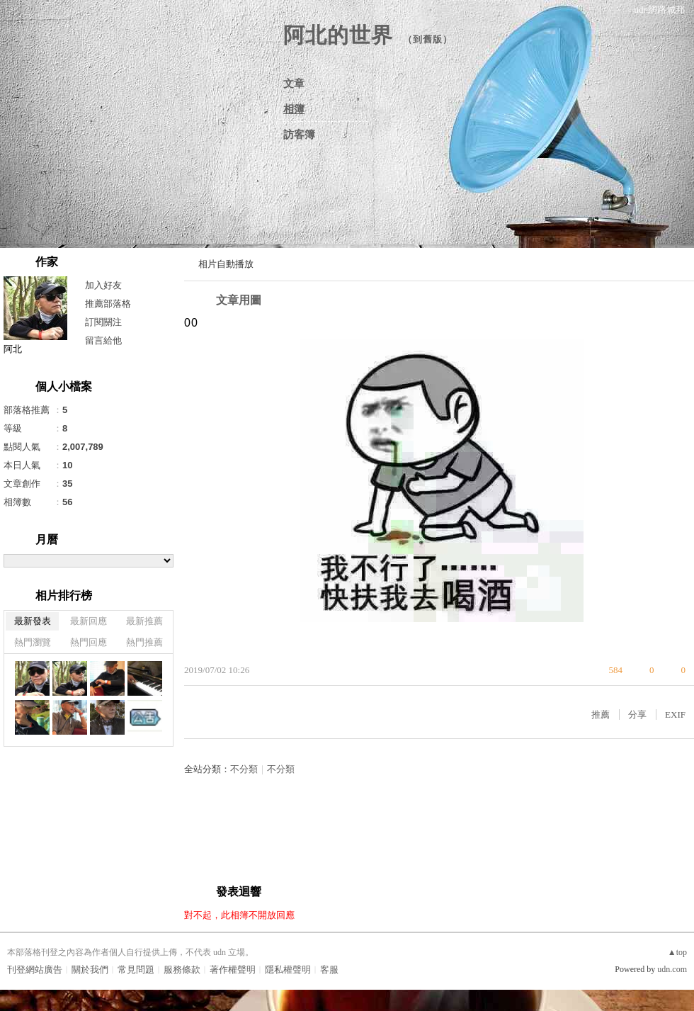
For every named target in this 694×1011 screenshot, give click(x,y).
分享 (637, 714)
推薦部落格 (108, 303)
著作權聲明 (233, 969)
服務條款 (182, 969)
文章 (294, 83)
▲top (677, 952)
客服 (329, 969)
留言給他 (103, 340)
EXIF (675, 714)
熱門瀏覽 (32, 642)
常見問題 (136, 969)
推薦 (600, 714)
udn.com (672, 969)
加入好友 (103, 285)
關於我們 (90, 969)
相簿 (294, 109)
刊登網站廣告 (34, 969)
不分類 (244, 769)
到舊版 (428, 39)
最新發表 (32, 621)
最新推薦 (144, 621)
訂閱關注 (103, 322)
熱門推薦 (144, 642)
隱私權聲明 (288, 969)
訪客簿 (299, 134)
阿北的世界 (338, 35)
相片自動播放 (226, 264)
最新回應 (88, 621)
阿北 (13, 349)
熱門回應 (88, 642)
